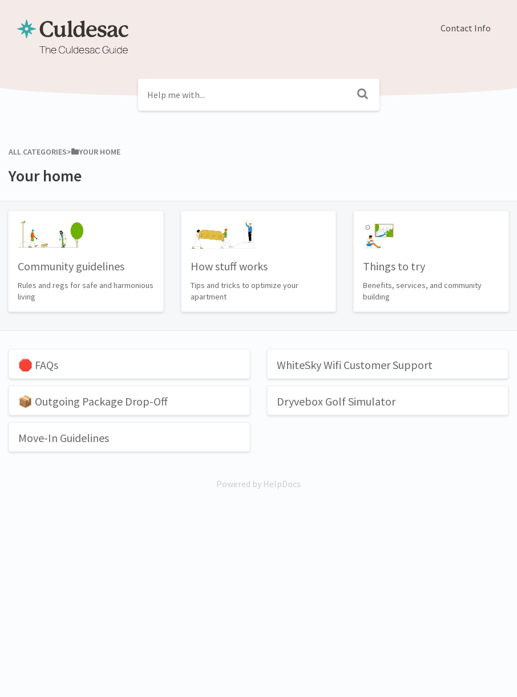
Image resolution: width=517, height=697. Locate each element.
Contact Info (466, 28)
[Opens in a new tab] (258, 483)
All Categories (38, 152)
